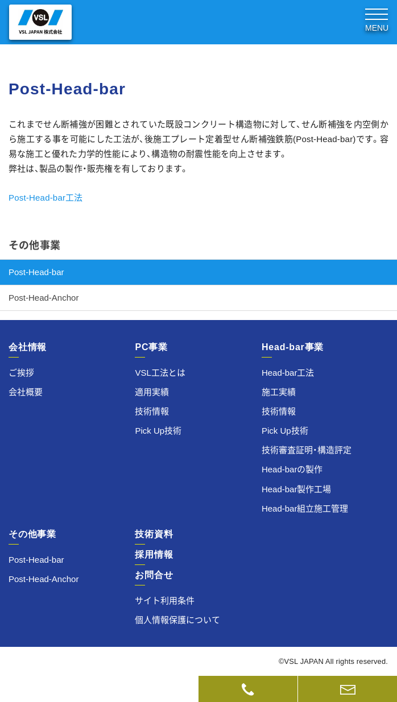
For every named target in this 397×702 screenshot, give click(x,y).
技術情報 (152, 411)
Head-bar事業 (293, 347)
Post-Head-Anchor (43, 297)
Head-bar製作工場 (297, 489)
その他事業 (34, 245)
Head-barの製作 (292, 469)
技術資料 (99, 688)
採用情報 (154, 554)
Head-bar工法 (288, 372)
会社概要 (26, 392)
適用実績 (152, 392)
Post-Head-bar (36, 272)
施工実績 (279, 392)
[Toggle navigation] (376, 19)
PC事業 (151, 347)
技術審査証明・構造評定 (306, 450)
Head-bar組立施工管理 (305, 508)
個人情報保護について (177, 620)
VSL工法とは (160, 372)
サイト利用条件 (165, 600)
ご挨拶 (21, 372)
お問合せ (154, 575)
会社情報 (28, 347)
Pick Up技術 (158, 430)
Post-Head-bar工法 (46, 197)
